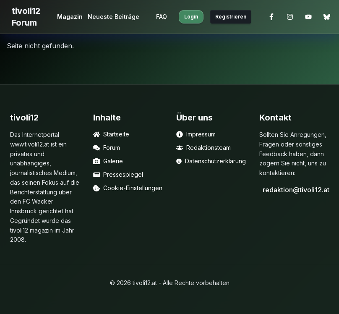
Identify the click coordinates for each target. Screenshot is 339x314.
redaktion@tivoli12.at (296, 190)
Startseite (111, 134)
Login (191, 16)
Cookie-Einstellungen (127, 187)
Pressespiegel (118, 174)
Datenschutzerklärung (211, 161)
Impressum (196, 134)
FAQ (161, 16)
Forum (106, 147)
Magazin (70, 16)
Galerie (108, 161)
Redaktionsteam (203, 147)
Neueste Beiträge (113, 16)
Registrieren (230, 16)
